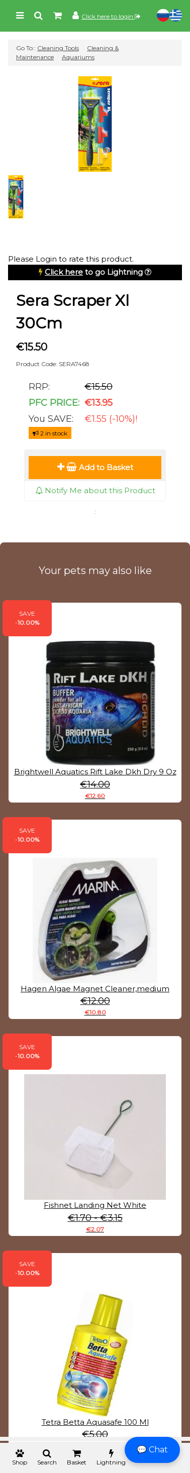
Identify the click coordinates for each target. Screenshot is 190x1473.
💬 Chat (152, 1449)
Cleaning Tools (58, 48)
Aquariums (78, 57)
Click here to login (110, 16)
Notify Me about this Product (95, 490)
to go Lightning (94, 272)
